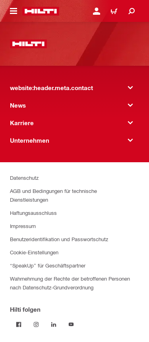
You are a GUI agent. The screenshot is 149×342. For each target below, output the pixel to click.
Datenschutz (24, 178)
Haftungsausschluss (33, 213)
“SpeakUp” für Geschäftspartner (47, 265)
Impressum (23, 226)
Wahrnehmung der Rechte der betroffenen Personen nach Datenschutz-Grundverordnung (70, 282)
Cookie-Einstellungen (34, 252)
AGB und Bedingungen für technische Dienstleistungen (53, 195)
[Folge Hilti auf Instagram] (36, 324)
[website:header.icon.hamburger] (13, 11)
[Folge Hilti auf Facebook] (18, 324)
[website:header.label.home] (40, 11)
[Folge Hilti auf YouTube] (71, 324)
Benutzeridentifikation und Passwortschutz (59, 239)
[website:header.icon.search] (131, 11)
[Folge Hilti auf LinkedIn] (53, 324)
